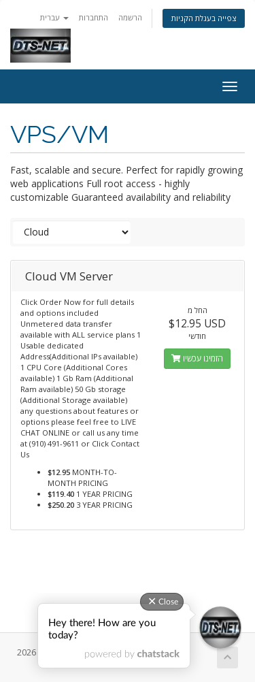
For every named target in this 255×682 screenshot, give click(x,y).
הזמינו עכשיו (197, 358)
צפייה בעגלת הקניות (203, 18)
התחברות (93, 17)
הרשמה (130, 17)
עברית (54, 17)
